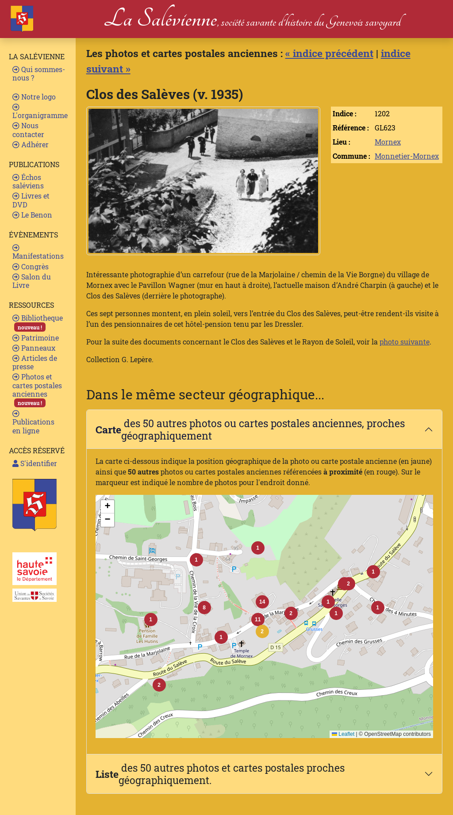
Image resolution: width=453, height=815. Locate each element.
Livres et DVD (31, 200)
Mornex (388, 141)
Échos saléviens (28, 181)
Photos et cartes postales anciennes (37, 389)
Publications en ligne (33, 422)
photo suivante (405, 341)
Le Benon (32, 214)
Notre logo (34, 96)
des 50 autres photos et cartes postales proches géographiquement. (220, 774)
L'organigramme (40, 111)
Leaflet (343, 734)
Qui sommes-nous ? (38, 73)
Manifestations (38, 252)
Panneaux (33, 347)
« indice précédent (329, 53)
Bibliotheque (37, 322)
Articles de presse (34, 362)
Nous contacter (28, 129)
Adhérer (30, 144)
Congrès (30, 266)
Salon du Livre (31, 281)
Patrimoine (35, 337)
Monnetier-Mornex (407, 156)
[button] (262, 631)
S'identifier (34, 463)
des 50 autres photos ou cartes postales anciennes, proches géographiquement (250, 429)
